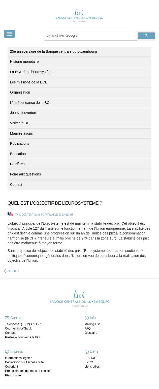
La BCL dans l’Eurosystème (31, 72)
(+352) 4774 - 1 (31, 324)
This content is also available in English (44, 214)
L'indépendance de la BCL (30, 103)
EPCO (89, 362)
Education (18, 154)
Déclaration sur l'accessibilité (24, 362)
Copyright (11, 366)
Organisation (20, 92)
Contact (16, 185)
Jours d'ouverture (23, 113)
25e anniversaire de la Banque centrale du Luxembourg (53, 51)
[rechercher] (90, 36)
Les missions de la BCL (28, 82)
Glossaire (91, 333)
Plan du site (13, 375)
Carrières (17, 164)
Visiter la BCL (20, 123)
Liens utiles (92, 366)
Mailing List (92, 324)
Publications (19, 143)
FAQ (88, 328)
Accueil (14, 271)
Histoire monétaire (24, 61)
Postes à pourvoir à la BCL (23, 337)
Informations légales (18, 358)
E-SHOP (90, 358)
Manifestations (21, 133)
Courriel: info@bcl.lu (18, 328)
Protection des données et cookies (28, 371)
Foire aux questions (25, 174)
